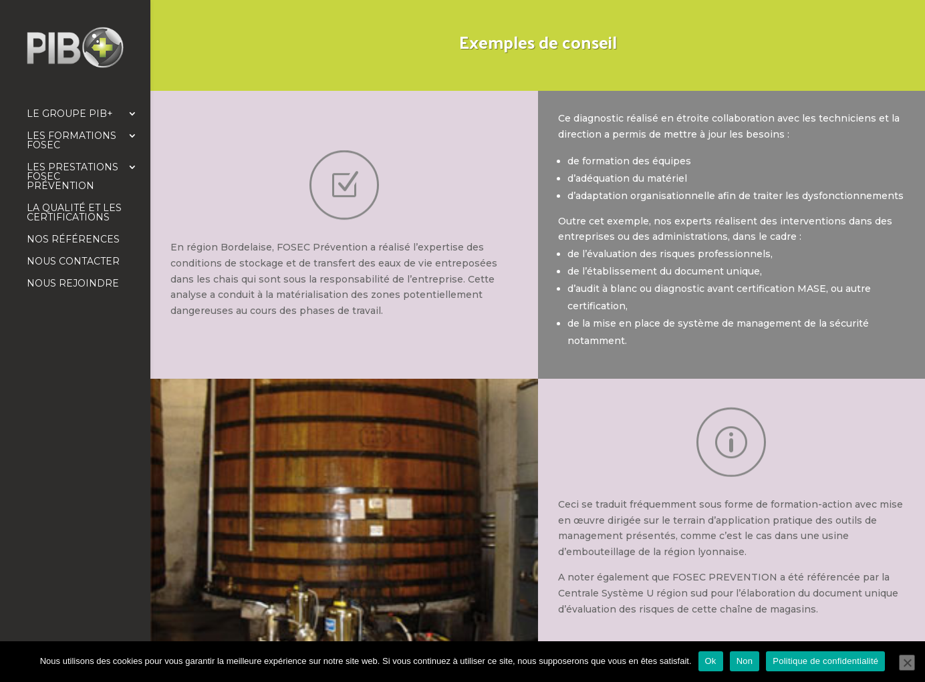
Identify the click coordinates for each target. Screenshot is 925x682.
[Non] (907, 663)
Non (745, 661)
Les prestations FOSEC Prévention (72, 177)
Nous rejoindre (73, 284)
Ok (710, 661)
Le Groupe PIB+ (70, 114)
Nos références (73, 239)
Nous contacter (73, 262)
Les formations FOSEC (71, 141)
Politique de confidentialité (825, 661)
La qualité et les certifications (74, 213)
